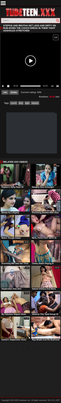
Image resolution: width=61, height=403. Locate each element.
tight (27, 103)
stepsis (35, 103)
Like (5, 92)
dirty (21, 103)
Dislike (14, 92)
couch (13, 103)
